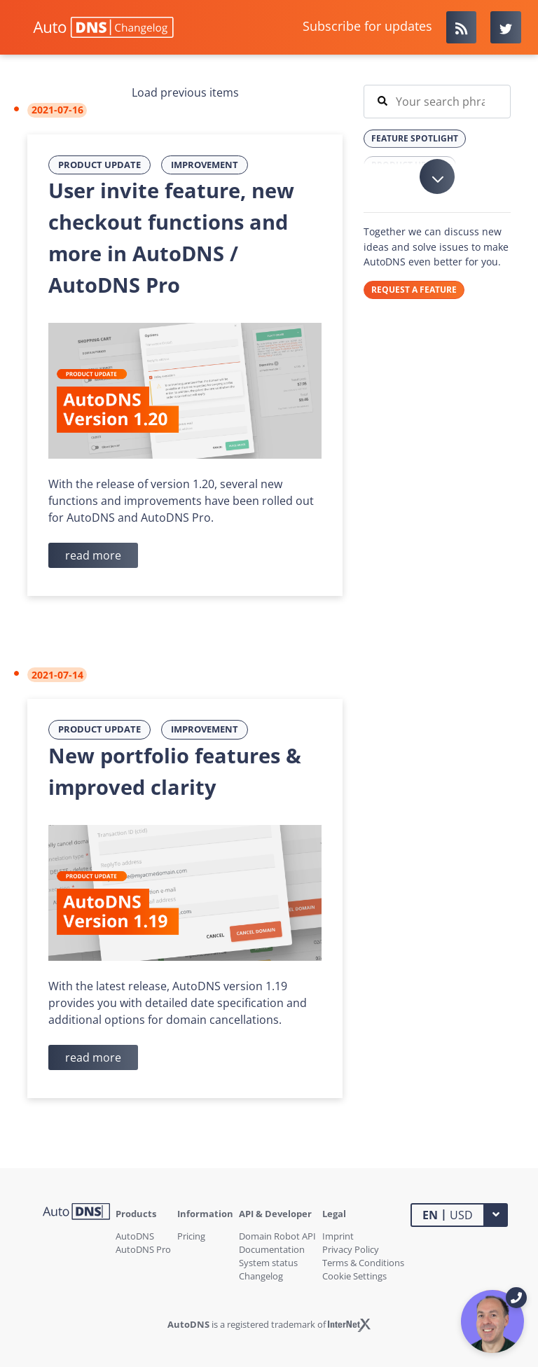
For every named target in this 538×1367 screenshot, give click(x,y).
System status (268, 1262)
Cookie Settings (354, 1276)
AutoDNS (135, 1236)
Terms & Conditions (363, 1262)
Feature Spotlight (414, 138)
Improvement (204, 164)
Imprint (338, 1236)
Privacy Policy (350, 1249)
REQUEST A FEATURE (414, 290)
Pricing (191, 1236)
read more (93, 555)
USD (447, 1214)
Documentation (272, 1249)
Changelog (261, 1276)
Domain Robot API (277, 1236)
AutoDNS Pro (143, 1249)
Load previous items (185, 92)
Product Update (99, 164)
